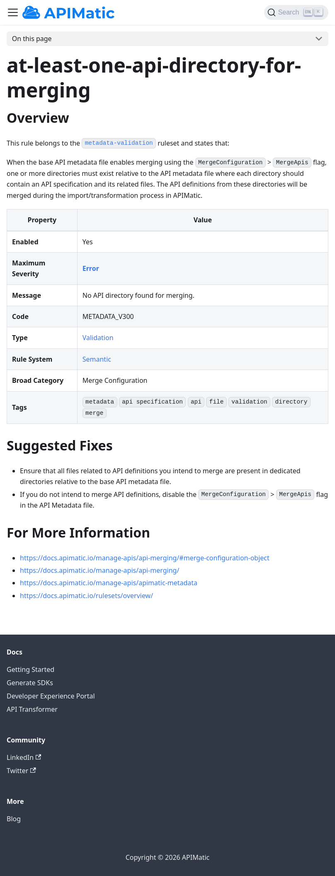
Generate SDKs (30, 682)
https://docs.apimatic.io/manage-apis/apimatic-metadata (108, 582)
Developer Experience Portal (51, 696)
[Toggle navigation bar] (13, 12)
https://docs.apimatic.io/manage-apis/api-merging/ (99, 570)
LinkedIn (24, 757)
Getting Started (30, 669)
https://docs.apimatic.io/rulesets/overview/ (86, 595)
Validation (98, 337)
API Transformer (32, 709)
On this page (32, 38)
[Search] (296, 12)
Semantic (97, 359)
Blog (14, 818)
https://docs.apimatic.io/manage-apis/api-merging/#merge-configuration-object (144, 557)
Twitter (21, 770)
